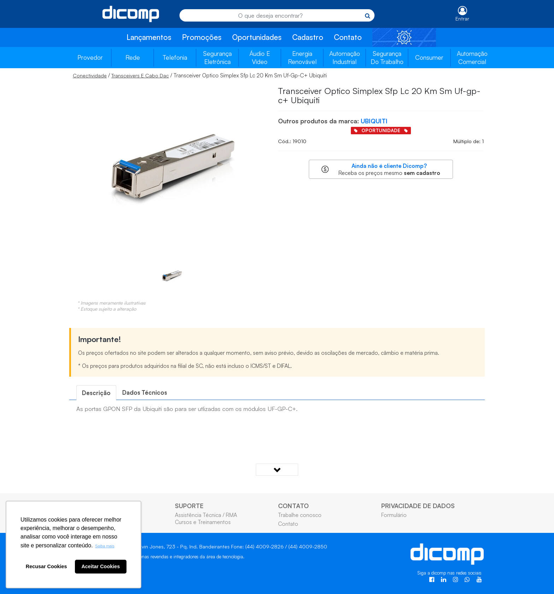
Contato (348, 37)
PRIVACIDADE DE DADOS (418, 506)
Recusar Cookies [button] (46, 566)
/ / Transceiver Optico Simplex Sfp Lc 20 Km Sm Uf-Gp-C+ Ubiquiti (200, 75)
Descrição (96, 392)
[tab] (96, 392)
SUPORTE (189, 506)
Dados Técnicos (144, 392)
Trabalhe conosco (300, 514)
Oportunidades (257, 37)
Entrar (462, 19)
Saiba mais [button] (104, 546)
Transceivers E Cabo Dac (140, 75)
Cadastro (307, 37)
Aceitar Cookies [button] (100, 566)
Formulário (394, 514)
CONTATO (293, 506)
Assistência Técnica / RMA (206, 514)
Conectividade (90, 75)
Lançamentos (148, 37)
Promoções (202, 37)
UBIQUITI (374, 121)
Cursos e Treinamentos (203, 521)
